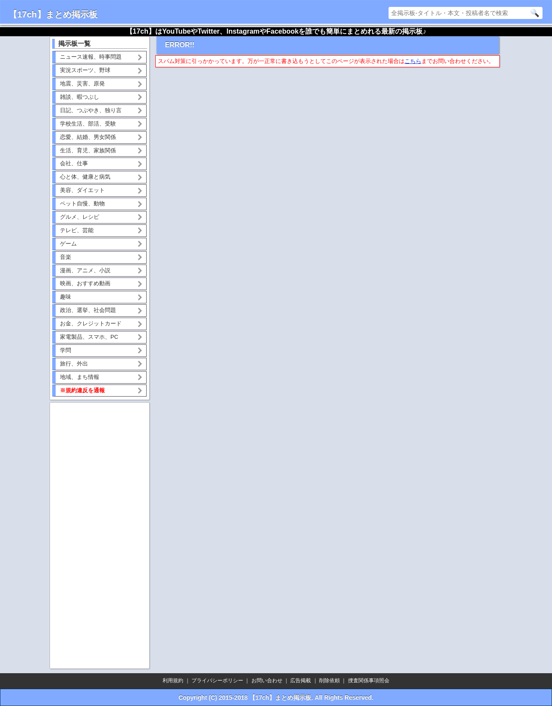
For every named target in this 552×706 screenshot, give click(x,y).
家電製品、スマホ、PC (89, 337)
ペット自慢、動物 (82, 203)
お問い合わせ (266, 681)
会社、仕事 (74, 163)
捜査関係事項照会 (368, 681)
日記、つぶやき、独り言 (91, 110)
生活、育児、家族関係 (88, 150)
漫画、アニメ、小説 (85, 270)
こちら (413, 61)
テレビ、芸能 (77, 230)
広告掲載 (300, 681)
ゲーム (68, 243)
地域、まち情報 (79, 377)
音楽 (65, 257)
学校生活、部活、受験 (88, 123)
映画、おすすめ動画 (85, 283)
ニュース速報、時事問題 (91, 57)
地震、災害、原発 (82, 83)
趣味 (65, 296)
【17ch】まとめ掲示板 (53, 14)
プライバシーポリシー (217, 681)
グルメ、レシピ (79, 217)
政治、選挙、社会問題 (88, 310)
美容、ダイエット (82, 190)
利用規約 (173, 681)
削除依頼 (329, 681)
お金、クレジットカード (91, 323)
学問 (65, 350)
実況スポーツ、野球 (85, 70)
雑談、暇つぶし (79, 97)
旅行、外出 (74, 363)
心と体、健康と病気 (85, 176)
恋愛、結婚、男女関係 (88, 137)
